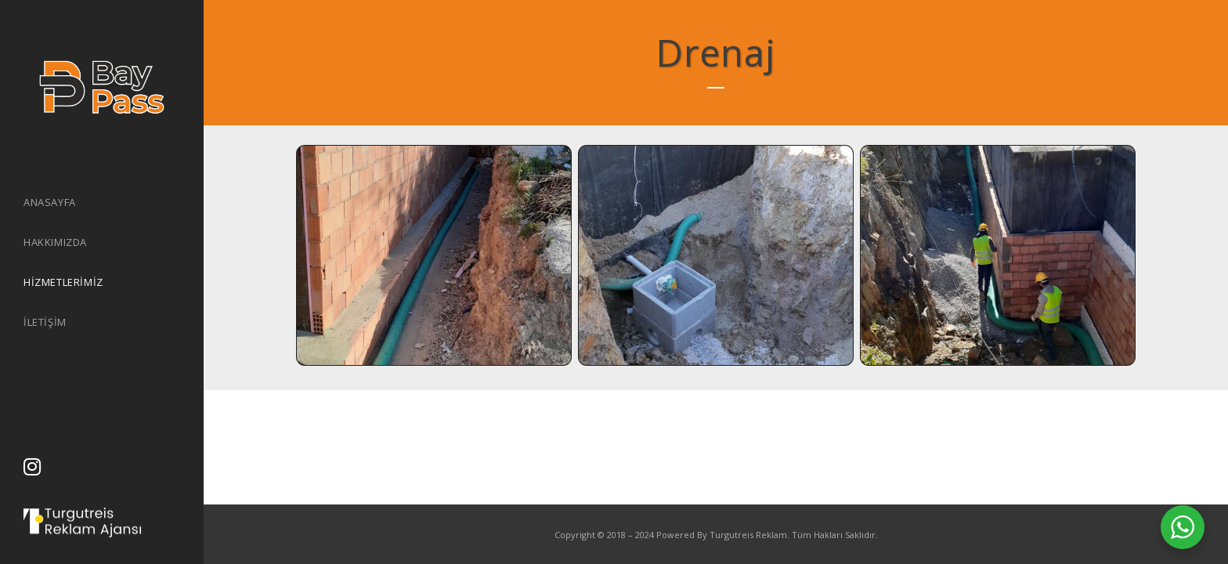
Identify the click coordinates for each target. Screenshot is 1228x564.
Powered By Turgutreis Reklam (721, 534)
